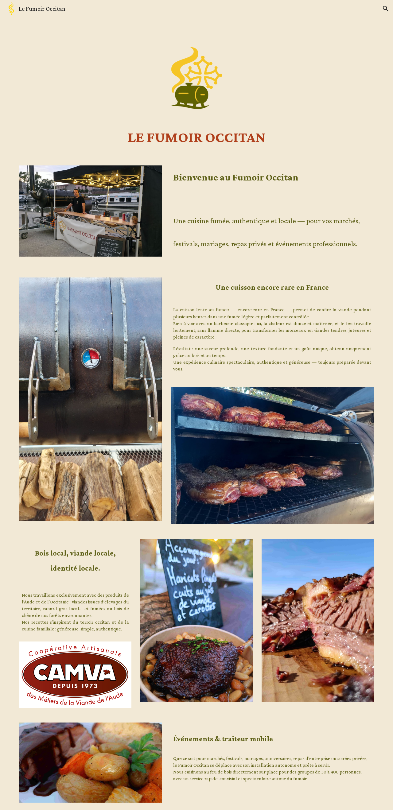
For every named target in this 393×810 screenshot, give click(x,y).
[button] (385, 8)
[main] (196, 137)
